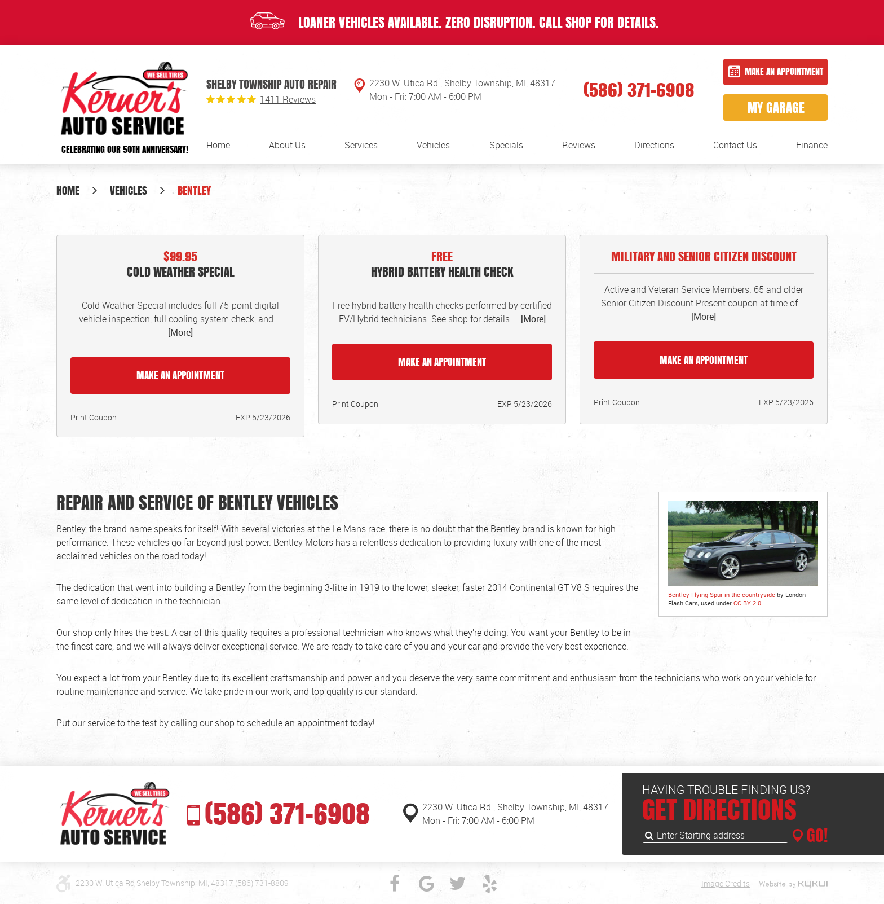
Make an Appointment (784, 71)
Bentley (194, 190)
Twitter (458, 883)
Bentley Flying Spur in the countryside (721, 594)
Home (218, 145)
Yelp (489, 883)
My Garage (776, 107)
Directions (654, 145)
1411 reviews (288, 99)
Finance (812, 145)
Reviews (578, 145)
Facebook (394, 883)
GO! (815, 835)
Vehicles (433, 145)
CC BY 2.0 (747, 603)
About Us (287, 145)
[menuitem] (218, 145)
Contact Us (735, 145)
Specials (506, 145)
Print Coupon (93, 417)
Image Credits (725, 883)
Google (426, 883)
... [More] (528, 319)
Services (361, 145)
